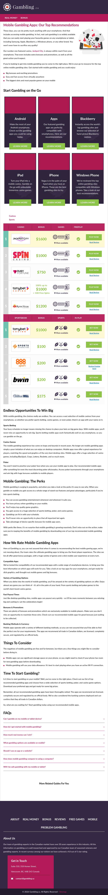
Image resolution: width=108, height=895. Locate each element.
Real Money (11, 18)
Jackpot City (37, 51)
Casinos (12, 216)
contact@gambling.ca (25, 878)
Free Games (77, 819)
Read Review (94, 242)
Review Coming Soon (94, 367)
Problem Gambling (54, 827)
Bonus (24, 18)
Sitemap (63, 892)
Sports (12, 219)
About (15, 819)
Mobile (92, 819)
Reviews (60, 819)
